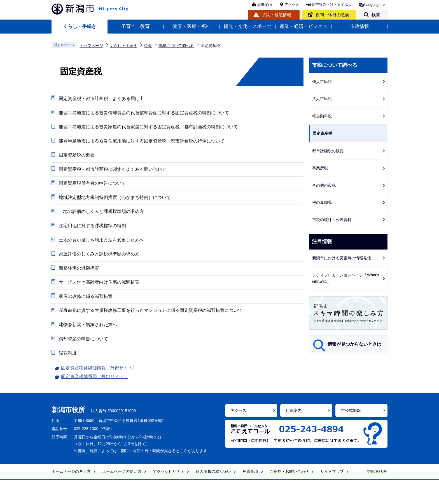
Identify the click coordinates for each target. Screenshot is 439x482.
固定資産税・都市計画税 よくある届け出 (101, 98)
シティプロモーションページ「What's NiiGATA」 (345, 278)
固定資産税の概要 (76, 155)
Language (372, 5)
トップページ (91, 45)
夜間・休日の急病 (332, 14)
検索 (376, 14)
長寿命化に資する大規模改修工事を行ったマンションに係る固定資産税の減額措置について (150, 312)
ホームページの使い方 (121, 474)
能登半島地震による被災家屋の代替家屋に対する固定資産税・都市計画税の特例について (148, 127)
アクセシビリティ (168, 474)
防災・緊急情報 (276, 14)
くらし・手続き (79, 26)
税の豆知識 (322, 202)
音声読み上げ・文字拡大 (332, 5)
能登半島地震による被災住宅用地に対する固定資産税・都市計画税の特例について (141, 141)
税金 (148, 45)
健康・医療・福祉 (191, 26)
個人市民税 (322, 81)
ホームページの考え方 (71, 474)
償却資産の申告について (83, 340)
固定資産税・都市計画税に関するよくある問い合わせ (112, 169)
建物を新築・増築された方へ (88, 326)
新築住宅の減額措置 (79, 269)
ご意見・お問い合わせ (289, 474)
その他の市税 (324, 185)
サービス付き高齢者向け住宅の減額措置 (99, 283)
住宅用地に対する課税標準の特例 (92, 226)
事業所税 (320, 168)
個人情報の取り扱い (213, 474)
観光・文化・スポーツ (247, 26)
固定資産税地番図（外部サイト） (94, 378)
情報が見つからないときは (354, 344)
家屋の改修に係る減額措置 (85, 298)
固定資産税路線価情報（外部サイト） (99, 369)
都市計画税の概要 (328, 151)
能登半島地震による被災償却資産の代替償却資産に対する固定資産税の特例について (144, 112)
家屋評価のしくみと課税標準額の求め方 (99, 255)
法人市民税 (322, 98)
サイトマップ (332, 474)
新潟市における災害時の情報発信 (341, 258)
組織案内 (264, 5)
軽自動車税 (322, 116)
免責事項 (250, 474)
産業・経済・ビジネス (303, 26)
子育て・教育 (135, 26)
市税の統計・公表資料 (331, 219)
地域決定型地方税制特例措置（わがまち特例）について (115, 198)
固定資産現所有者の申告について (92, 184)
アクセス (291, 5)
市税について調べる (176, 45)
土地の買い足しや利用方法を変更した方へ (101, 241)
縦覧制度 (67, 355)
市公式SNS (351, 412)
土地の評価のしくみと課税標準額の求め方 (101, 212)
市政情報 (359, 26)
